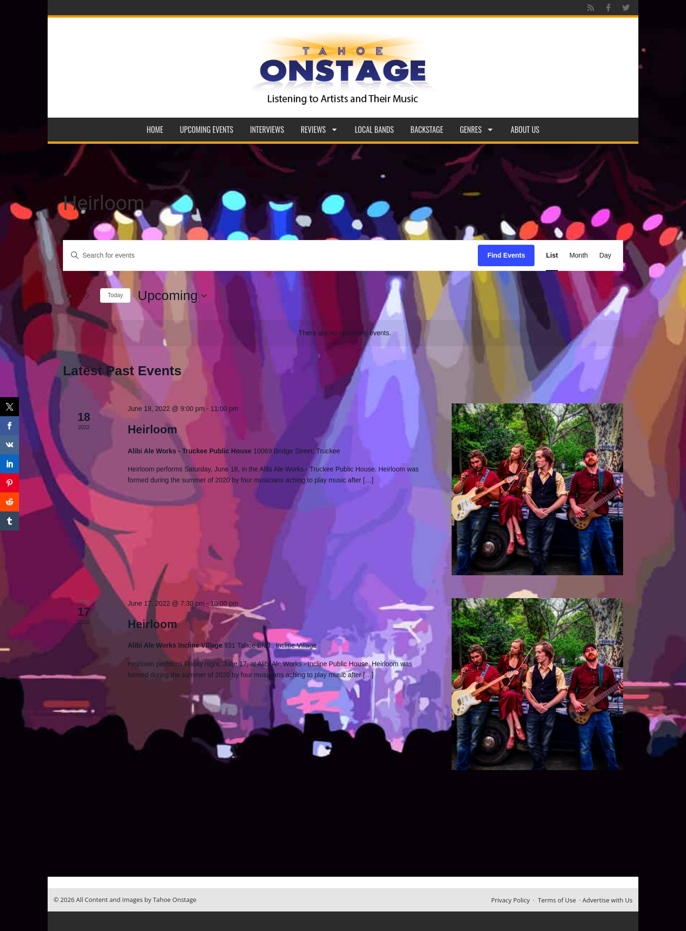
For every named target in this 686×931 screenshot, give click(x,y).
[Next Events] (87, 295)
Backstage (427, 129)
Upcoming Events (206, 129)
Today (115, 295)
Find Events (506, 255)
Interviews (267, 129)
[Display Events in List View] (552, 255)
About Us (525, 129)
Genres (477, 129)
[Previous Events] (68, 295)
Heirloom (152, 429)
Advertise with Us (608, 900)
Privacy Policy (510, 900)
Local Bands (374, 129)
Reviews (319, 129)
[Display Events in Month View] (578, 255)
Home (155, 129)
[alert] (345, 333)
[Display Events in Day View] (605, 255)
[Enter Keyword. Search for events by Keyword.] (270, 255)
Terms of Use (557, 900)
